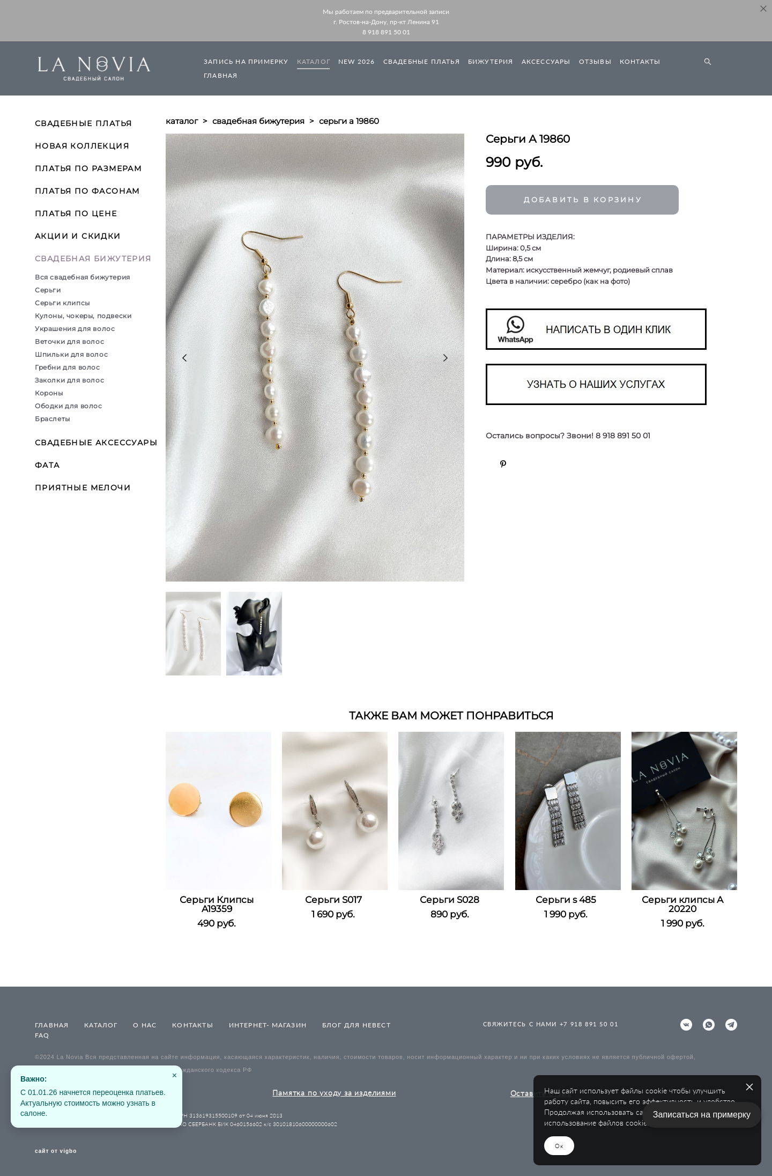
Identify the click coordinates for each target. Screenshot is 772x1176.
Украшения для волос (75, 329)
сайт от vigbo (56, 1151)
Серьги (48, 290)
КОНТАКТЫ (640, 61)
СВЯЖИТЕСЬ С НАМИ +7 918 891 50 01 (551, 1024)
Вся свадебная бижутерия (82, 277)
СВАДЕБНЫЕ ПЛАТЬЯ (421, 61)
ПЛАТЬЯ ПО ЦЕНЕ (76, 213)
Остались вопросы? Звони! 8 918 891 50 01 (568, 435)
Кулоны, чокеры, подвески (83, 316)
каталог (182, 121)
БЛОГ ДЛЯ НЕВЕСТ (356, 1025)
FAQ (42, 1035)
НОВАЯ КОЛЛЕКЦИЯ (82, 146)
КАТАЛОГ (313, 61)
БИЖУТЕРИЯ (491, 61)
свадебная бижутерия (258, 121)
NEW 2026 (356, 61)
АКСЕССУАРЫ (546, 61)
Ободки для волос (68, 406)
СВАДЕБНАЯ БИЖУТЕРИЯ (93, 258)
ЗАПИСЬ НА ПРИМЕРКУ (246, 61)
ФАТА (47, 465)
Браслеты (52, 419)
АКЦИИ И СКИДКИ (78, 236)
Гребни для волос (67, 367)
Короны (49, 393)
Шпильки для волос (71, 354)
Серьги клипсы (62, 303)
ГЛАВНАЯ (220, 75)
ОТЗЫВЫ (595, 61)
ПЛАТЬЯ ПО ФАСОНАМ (87, 191)
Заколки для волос (69, 380)
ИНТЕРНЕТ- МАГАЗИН (268, 1025)
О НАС (145, 1025)
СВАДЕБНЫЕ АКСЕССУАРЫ (96, 442)
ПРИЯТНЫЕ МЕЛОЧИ (83, 488)
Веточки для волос (69, 341)
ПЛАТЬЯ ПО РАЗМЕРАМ (88, 168)
